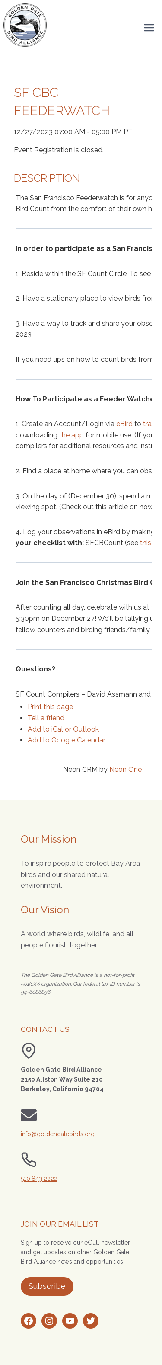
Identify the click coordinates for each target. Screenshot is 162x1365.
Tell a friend (46, 718)
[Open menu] (149, 27)
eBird (124, 424)
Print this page (50, 707)
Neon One (125, 769)
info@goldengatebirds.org (58, 1134)
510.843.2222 (39, 1178)
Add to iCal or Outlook (63, 729)
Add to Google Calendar (66, 740)
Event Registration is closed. (59, 150)
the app (71, 435)
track (151, 424)
